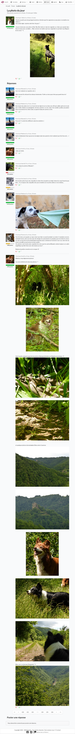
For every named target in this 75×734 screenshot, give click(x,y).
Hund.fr (4, 2)
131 (28, 712)
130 (23, 712)
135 (47, 712)
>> (60, 712)
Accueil (8, 6)
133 (37, 712)
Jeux (61, 2)
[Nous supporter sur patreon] (41, 732)
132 (33, 712)
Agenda (54, 2)
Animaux (23, 2)
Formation (14, 2)
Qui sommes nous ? (50, 730)
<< (14, 712)
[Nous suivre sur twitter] (31, 732)
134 (42, 712)
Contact (58, 730)
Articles (39, 2)
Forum (47, 2)
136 (52, 712)
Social (32, 2)
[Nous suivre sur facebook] (28, 732)
